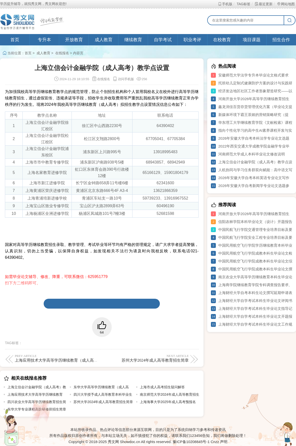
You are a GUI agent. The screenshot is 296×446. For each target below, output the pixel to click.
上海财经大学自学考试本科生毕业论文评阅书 (255, 300)
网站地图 (286, 4)
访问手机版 (123, 79)
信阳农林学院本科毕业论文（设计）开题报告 (255, 222)
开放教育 (74, 39)
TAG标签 (243, 4)
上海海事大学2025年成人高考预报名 (168, 402)
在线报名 (62, 53)
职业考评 (192, 39)
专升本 (44, 39)
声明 (223, 442)
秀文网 (113, 442)
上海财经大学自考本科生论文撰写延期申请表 (255, 293)
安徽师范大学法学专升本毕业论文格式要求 (253, 75)
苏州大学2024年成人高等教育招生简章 (146, 358)
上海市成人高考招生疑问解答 (162, 387)
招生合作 (281, 39)
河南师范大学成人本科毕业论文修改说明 (251, 154)
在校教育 (222, 39)
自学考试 (163, 39)
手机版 (225, 4)
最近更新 (264, 4)
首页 (14, 39)
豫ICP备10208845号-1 (191, 442)
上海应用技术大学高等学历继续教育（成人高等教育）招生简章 (70, 358)
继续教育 (133, 39)
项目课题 (251, 39)
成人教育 (103, 39)
